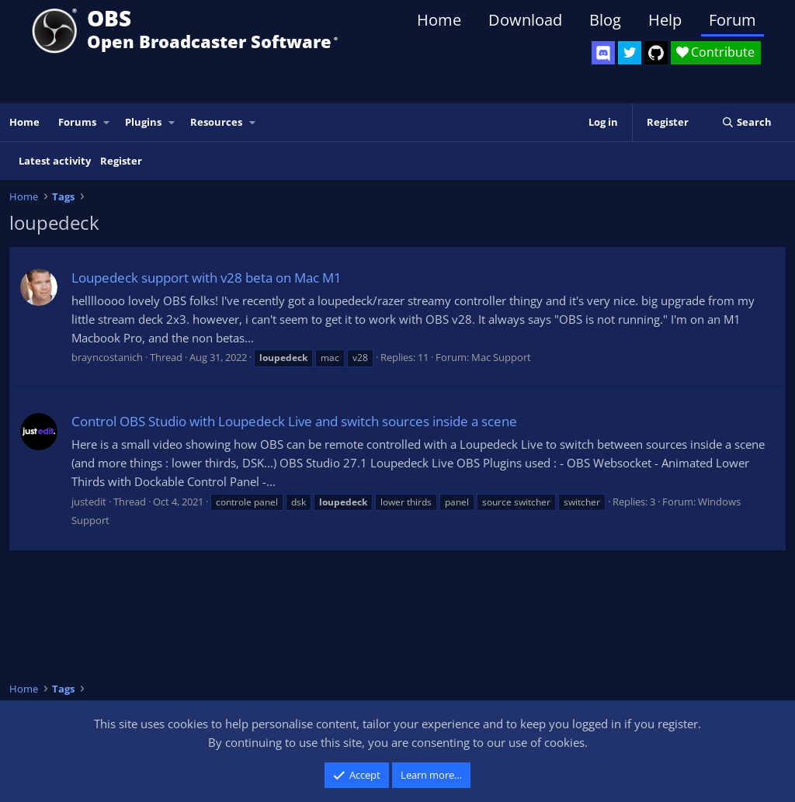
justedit (88, 502)
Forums (77, 122)
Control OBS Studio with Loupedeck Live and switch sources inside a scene (294, 421)
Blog (605, 19)
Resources (216, 122)
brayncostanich (107, 357)
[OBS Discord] (603, 52)
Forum (732, 19)
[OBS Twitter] (629, 52)
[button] (107, 122)
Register (121, 161)
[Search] (746, 122)
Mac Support (501, 357)
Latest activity (55, 161)
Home (439, 19)
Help (665, 19)
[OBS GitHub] (656, 52)
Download (525, 19)
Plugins (143, 122)
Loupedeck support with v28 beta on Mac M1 (206, 277)
